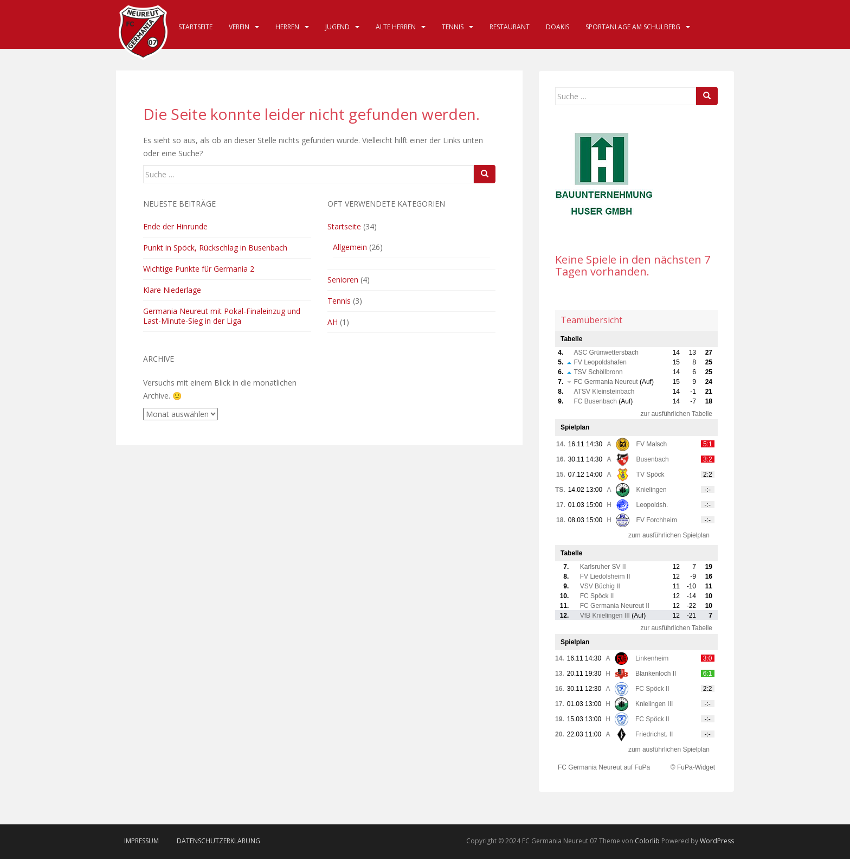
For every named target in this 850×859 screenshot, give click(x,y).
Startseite (195, 26)
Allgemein (350, 247)
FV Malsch (651, 444)
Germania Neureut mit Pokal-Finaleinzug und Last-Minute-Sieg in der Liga (221, 316)
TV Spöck (650, 474)
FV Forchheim (656, 520)
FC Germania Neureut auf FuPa (604, 767)
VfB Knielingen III (605, 615)
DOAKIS (557, 26)
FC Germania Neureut (606, 382)
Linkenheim (651, 658)
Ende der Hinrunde (175, 226)
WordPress (717, 840)
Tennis (452, 26)
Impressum (141, 840)
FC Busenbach (595, 401)
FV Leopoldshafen (600, 362)
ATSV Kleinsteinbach (604, 391)
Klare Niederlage (172, 290)
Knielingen (651, 489)
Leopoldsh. (652, 505)
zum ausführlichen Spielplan (669, 535)
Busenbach (652, 459)
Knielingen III (654, 704)
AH (332, 322)
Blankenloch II (655, 673)
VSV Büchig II (600, 586)
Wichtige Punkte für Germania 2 (198, 269)
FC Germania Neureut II (614, 606)
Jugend (337, 26)
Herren (287, 26)
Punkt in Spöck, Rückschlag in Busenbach (215, 247)
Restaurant (510, 26)
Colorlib (647, 840)
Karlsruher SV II (603, 566)
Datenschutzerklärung (218, 840)
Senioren (342, 279)
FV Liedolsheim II (605, 576)
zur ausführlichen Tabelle (676, 414)
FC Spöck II (597, 596)
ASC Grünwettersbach (606, 352)
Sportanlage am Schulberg (632, 26)
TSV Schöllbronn (598, 372)
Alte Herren (396, 26)
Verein (239, 26)
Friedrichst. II (654, 734)
